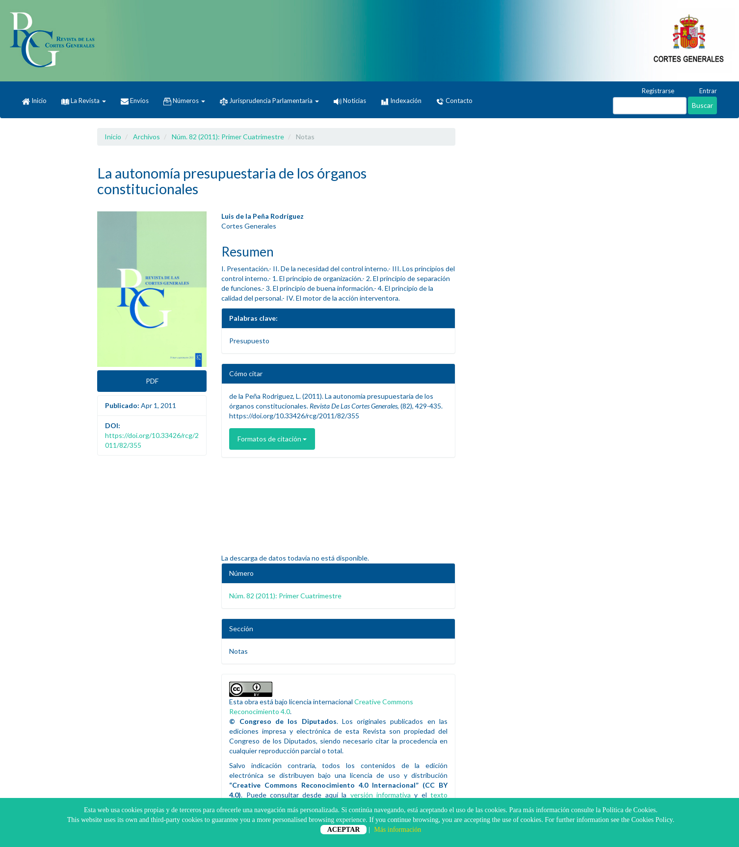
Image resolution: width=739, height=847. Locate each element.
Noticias (350, 100)
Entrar (703, 91)
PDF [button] (152, 381)
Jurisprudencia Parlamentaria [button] (269, 101)
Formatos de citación (272, 439)
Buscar (702, 105)
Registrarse (653, 91)
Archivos (146, 136)
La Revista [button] (83, 100)
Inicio (34, 101)
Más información (397, 829)
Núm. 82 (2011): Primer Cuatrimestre (228, 136)
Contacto (454, 101)
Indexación (401, 101)
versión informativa (380, 795)
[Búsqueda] (649, 105)
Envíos (135, 101)
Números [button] (184, 101)
